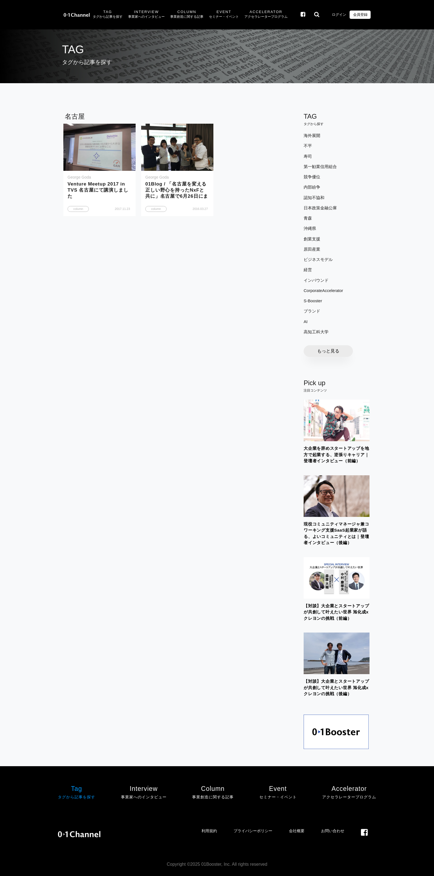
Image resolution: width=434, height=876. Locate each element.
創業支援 (312, 239)
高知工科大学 (316, 331)
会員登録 (360, 14)
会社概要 (296, 831)
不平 (308, 145)
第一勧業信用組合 (320, 166)
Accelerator (266, 15)
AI (306, 321)
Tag (108, 15)
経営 (308, 269)
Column (186, 15)
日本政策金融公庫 (320, 207)
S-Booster (313, 300)
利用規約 (209, 831)
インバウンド (316, 280)
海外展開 (312, 135)
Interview (146, 15)
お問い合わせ (332, 831)
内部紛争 (312, 187)
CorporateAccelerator (323, 290)
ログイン (339, 14)
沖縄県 (310, 228)
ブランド (312, 311)
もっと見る (328, 351)
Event (224, 15)
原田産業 (312, 249)
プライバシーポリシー (253, 831)
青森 (308, 218)
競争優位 (312, 176)
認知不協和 (314, 197)
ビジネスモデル (318, 259)
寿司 (308, 156)
